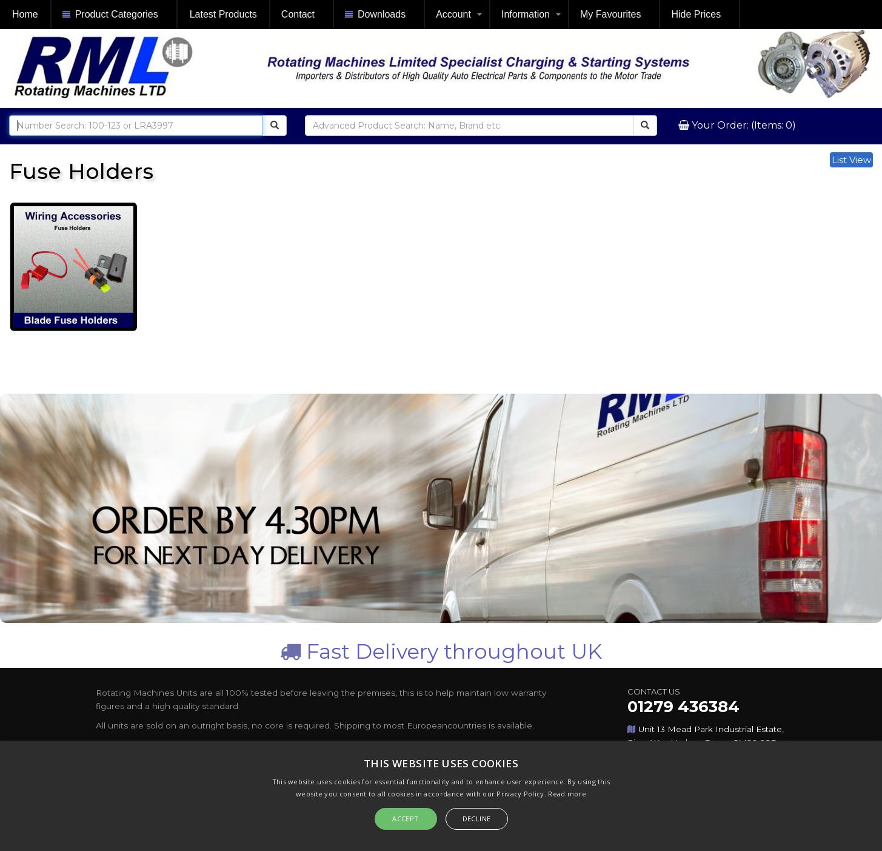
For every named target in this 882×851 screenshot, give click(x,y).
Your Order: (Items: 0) (742, 125)
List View (851, 160)
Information (525, 14)
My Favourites (610, 14)
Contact (298, 14)
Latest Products (223, 14)
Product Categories (110, 15)
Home (25, 14)
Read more (567, 793)
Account (453, 14)
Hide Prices (696, 14)
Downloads (375, 15)
